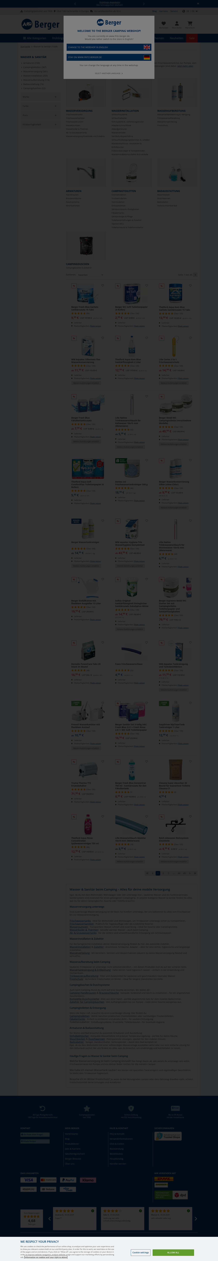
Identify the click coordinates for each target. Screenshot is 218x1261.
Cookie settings (140, 1252)
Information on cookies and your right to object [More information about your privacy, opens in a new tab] (46, 1257)
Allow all (173, 1252)
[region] (109, 1249)
